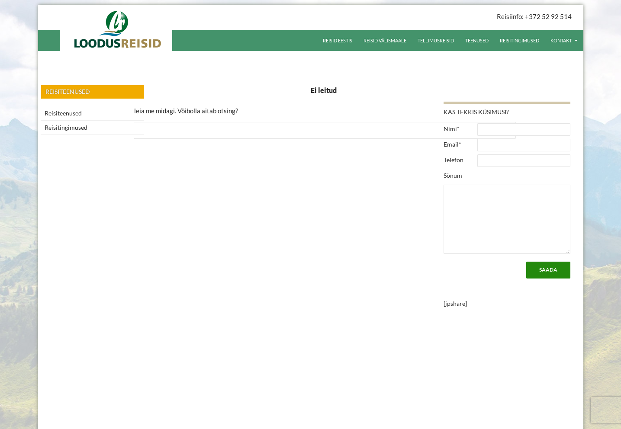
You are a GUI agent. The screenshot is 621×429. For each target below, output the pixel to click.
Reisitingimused (519, 40)
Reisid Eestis (337, 40)
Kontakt (561, 40)
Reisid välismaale (385, 40)
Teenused (477, 40)
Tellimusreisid (436, 40)
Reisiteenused (63, 113)
